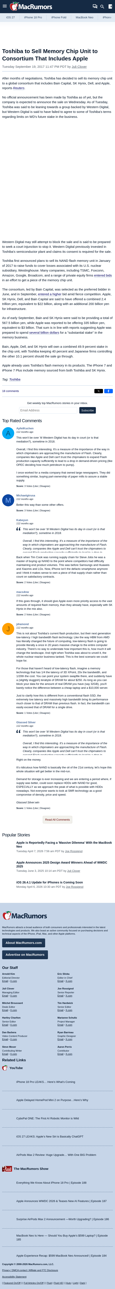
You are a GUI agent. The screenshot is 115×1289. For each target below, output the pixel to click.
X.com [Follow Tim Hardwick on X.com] (69, 1010)
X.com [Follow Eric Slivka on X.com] (69, 981)
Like (36, 486)
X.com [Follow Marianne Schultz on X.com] (69, 1025)
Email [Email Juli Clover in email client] (5, 995)
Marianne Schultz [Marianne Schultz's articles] (67, 1017)
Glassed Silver (26, 722)
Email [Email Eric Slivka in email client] (61, 981)
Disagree (44, 486)
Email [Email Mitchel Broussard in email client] (5, 1010)
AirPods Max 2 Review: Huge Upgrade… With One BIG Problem (56, 1154)
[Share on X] (98, 391)
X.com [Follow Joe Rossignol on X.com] (69, 995)
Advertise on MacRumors (25, 954)
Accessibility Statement (14, 1276)
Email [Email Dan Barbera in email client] (5, 1039)
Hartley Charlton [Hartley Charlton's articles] (11, 1017)
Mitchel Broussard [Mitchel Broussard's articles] (12, 1003)
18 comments (10, 391)
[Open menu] (4, 6)
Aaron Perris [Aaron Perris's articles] (65, 1047)
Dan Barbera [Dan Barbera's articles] (9, 1032)
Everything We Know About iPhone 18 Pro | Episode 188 (51, 1182)
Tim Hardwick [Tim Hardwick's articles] (65, 1003)
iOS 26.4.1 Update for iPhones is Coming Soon (49, 882)
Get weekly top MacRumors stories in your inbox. (57, 403)
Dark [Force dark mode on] (82, 1283)
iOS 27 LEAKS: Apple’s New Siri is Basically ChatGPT (49, 1136)
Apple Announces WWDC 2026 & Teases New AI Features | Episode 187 (61, 1201)
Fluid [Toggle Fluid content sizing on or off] (49, 1283)
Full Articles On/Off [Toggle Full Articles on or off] (34, 1283)
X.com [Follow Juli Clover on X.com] (13, 995)
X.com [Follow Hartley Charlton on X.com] (13, 1025)
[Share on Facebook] (108, 391)
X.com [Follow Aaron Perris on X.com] (69, 1054)
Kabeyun (22, 520)
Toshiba (14, 379)
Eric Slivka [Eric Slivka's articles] (64, 974)
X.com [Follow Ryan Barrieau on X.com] (69, 1039)
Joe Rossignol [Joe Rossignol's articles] (66, 988)
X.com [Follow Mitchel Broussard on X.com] (13, 1010)
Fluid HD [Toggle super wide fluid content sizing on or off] (58, 1283)
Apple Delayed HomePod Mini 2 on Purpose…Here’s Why (52, 1100)
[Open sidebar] (110, 7)
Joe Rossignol (74, 851)
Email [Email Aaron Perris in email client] (61, 1054)
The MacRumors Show (31, 1169)
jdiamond (22, 624)
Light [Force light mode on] (75, 1283)
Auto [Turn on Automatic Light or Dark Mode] (68, 1283)
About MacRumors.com (24, 943)
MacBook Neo (85, 17)
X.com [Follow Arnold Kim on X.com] (13, 981)
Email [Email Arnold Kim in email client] (5, 981)
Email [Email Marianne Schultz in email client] (61, 1025)
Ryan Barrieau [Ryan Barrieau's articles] (66, 1032)
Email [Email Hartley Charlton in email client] (5, 1025)
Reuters (19, 88)
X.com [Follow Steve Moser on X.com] (13, 1054)
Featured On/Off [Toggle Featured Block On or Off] (11, 1283)
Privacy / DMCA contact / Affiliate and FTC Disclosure (30, 1270)
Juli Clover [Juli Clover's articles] (8, 988)
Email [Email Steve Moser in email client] (5, 1054)
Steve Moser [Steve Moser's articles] (9, 1047)
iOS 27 (10, 17)
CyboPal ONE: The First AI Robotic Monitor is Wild (47, 1118)
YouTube (16, 1068)
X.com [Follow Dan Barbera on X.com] (13, 1039)
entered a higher (49, 294)
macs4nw (22, 592)
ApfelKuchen (25, 428)
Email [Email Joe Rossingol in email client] (61, 995)
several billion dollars (44, 332)
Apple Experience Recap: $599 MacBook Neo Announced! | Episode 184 (61, 1255)
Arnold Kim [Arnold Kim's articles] (8, 974)
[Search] (104, 6)
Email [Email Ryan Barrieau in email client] (61, 1039)
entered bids (103, 275)
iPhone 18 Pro (33, 17)
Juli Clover (79, 66)
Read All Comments (57, 819)
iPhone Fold (58, 17)
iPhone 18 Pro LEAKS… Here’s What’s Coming (45, 1082)
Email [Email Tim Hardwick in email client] (61, 1010)
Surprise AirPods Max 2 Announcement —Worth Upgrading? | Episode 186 (62, 1219)
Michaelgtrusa (25, 495)
